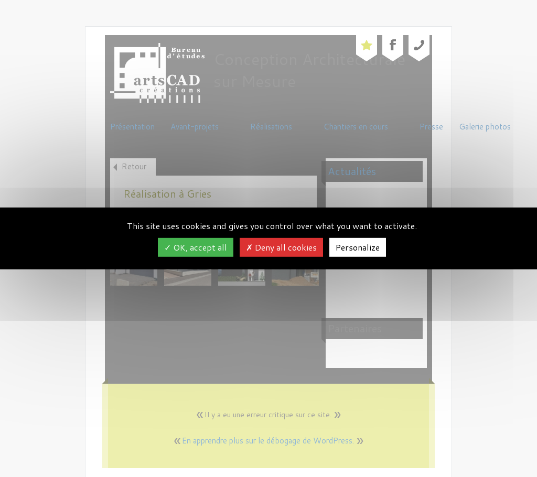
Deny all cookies (281, 247)
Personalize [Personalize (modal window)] (358, 247)
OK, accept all (195, 247)
